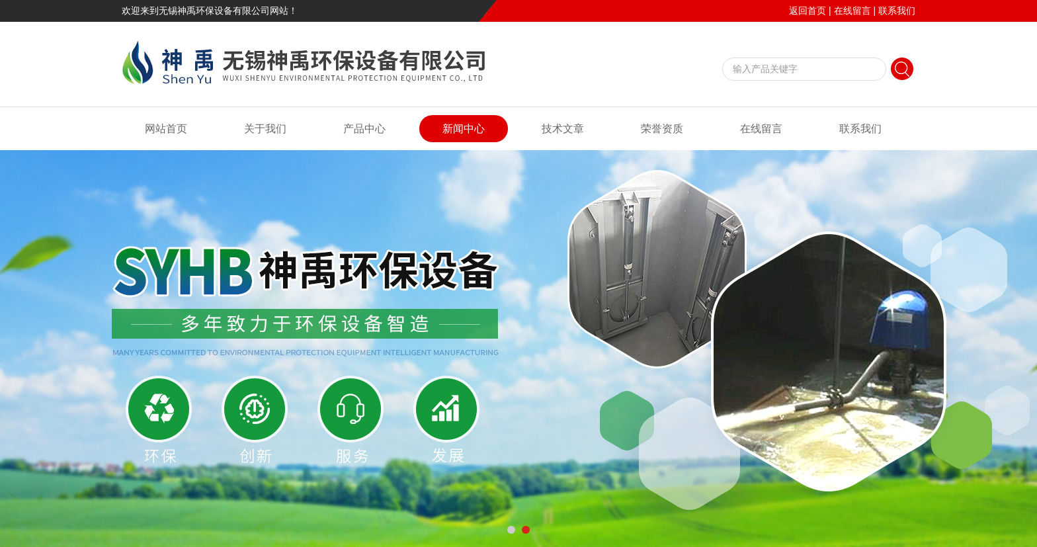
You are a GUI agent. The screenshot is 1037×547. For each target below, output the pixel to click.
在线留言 (852, 10)
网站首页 (166, 128)
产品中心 (364, 128)
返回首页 (807, 10)
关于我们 (265, 128)
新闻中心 (463, 128)
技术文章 (563, 128)
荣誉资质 (662, 128)
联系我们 (896, 10)
